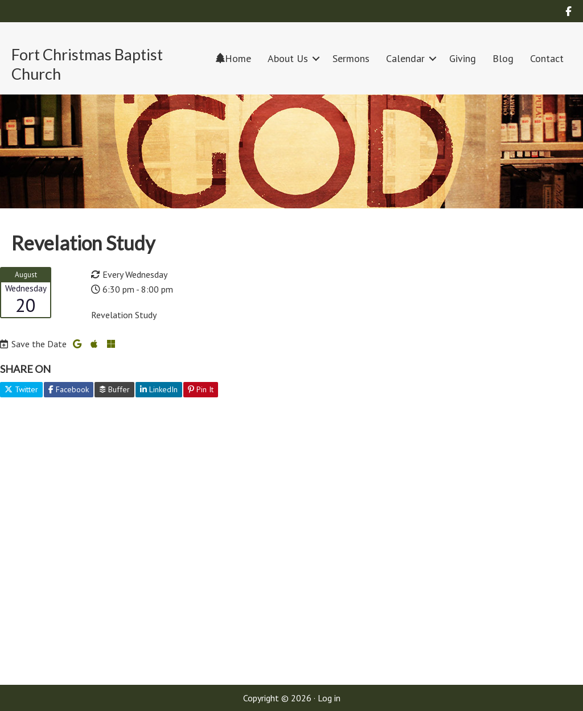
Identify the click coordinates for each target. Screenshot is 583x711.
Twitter (21, 389)
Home (233, 58)
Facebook (68, 389)
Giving (462, 58)
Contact (547, 58)
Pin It (201, 389)
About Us (288, 58)
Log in (329, 698)
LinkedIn (159, 389)
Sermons (350, 58)
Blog (503, 58)
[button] (316, 58)
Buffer (114, 389)
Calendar (405, 58)
